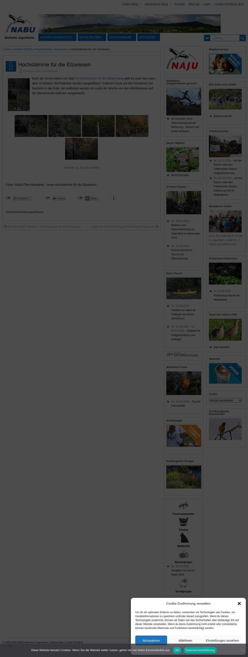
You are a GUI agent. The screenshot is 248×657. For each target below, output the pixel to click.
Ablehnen (185, 640)
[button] (239, 603)
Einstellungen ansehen (222, 640)
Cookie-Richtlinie (179, 649)
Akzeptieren (151, 640)
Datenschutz (198, 649)
